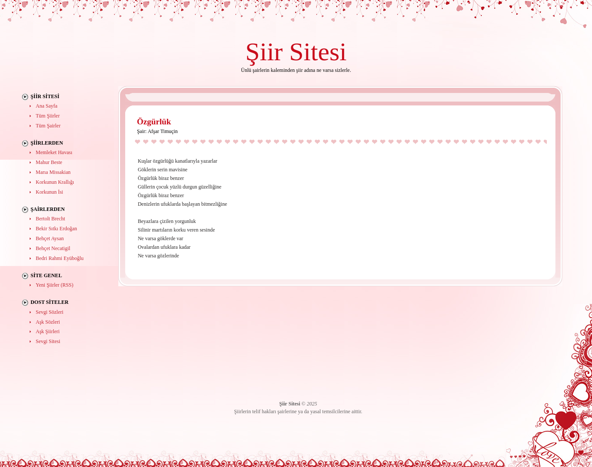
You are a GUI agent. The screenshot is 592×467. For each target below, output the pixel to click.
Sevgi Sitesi (48, 341)
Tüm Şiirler (48, 116)
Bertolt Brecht (50, 219)
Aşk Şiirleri (48, 331)
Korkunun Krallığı (55, 182)
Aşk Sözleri (48, 322)
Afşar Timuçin (163, 131)
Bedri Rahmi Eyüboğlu (59, 258)
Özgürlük (154, 121)
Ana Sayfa (46, 106)
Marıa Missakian (53, 172)
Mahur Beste (49, 162)
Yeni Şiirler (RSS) (54, 285)
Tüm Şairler (48, 126)
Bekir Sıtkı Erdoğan (56, 229)
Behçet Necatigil (53, 248)
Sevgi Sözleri (49, 312)
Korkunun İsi (49, 192)
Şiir (264, 51)
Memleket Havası (54, 152)
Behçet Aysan (50, 238)
